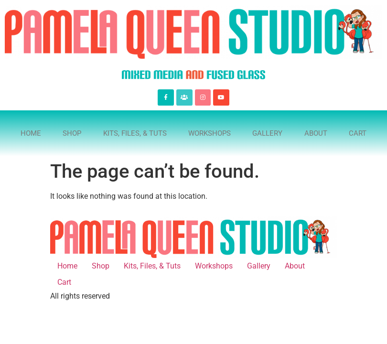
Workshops (209, 133)
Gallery (267, 133)
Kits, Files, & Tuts (135, 133)
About (315, 133)
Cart (357, 133)
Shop (72, 133)
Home (31, 133)
